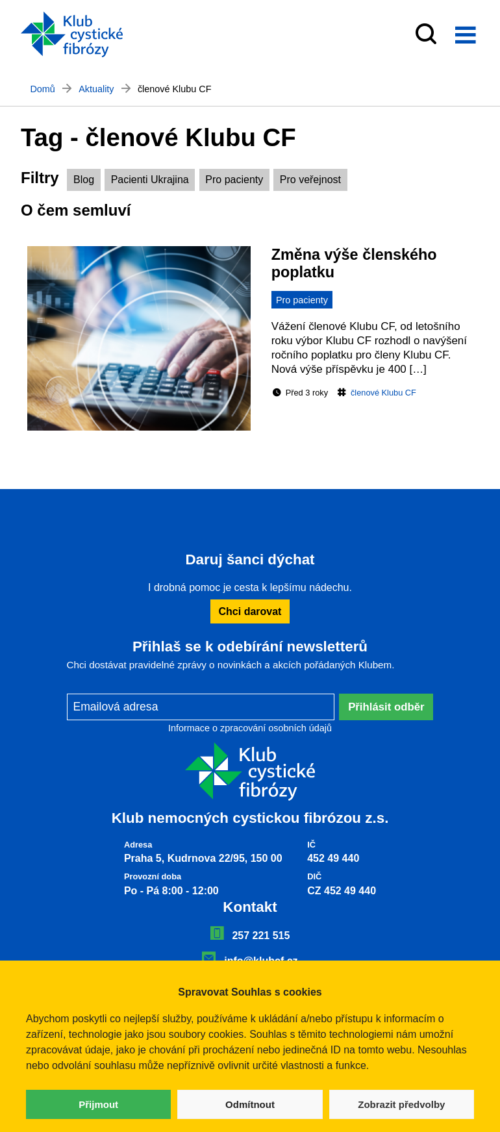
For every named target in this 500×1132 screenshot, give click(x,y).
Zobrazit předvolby (401, 1104)
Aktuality (96, 89)
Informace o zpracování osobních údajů (250, 728)
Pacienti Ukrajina (150, 179)
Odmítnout (250, 1104)
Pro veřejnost (310, 179)
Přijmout (98, 1104)
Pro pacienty (234, 179)
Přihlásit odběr (386, 707)
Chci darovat (250, 611)
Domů (42, 89)
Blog (83, 179)
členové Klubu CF (383, 392)
